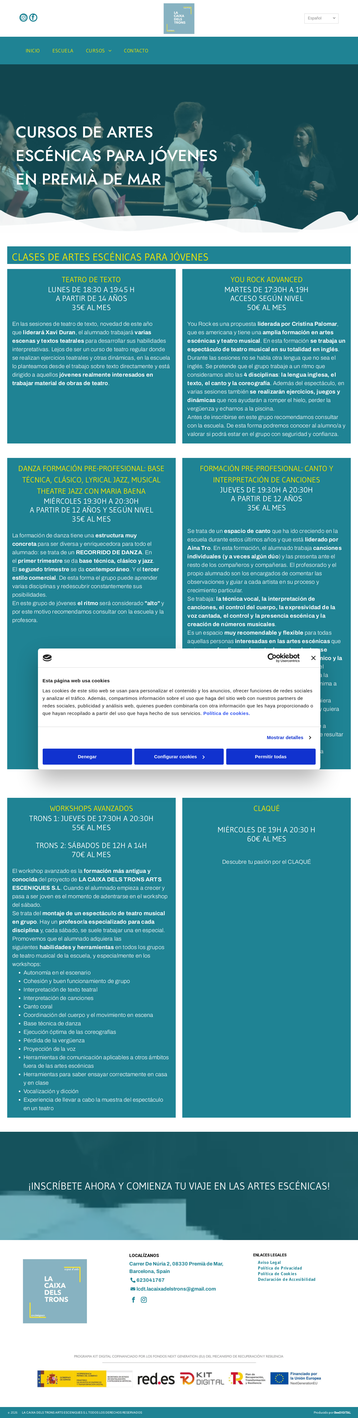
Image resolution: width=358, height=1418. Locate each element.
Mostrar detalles (285, 737)
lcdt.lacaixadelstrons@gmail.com (176, 1289)
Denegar (87, 756)
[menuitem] (32, 50)
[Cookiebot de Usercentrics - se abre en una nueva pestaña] (272, 658)
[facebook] (33, 18)
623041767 (150, 1280)
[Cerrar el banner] (313, 658)
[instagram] (23, 18)
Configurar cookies (179, 756)
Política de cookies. (226, 713)
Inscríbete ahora (73, 1186)
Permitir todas (271, 756)
